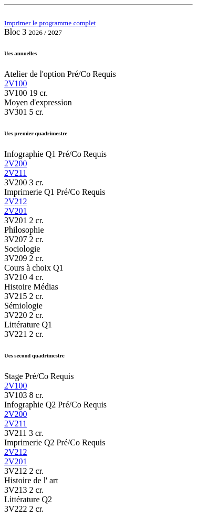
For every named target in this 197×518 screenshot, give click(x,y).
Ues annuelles (20, 53)
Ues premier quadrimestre (35, 133)
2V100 (15, 83)
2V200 (15, 163)
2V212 (15, 201)
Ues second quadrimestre (34, 355)
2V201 (15, 210)
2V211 (15, 172)
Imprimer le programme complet (50, 23)
